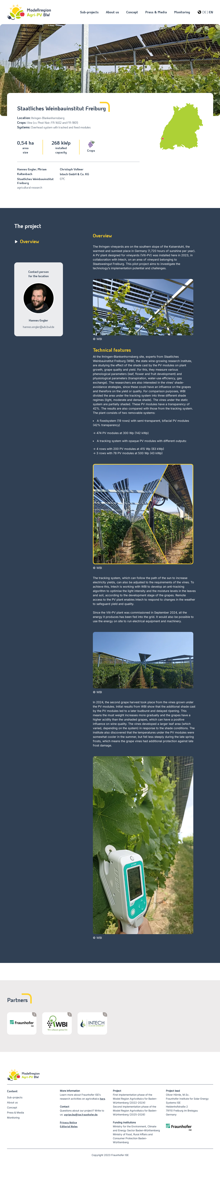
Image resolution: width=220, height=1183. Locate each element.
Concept (12, 1107)
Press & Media (15, 1112)
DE (204, 12)
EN (211, 12)
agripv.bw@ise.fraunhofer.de (80, 1114)
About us (12, 1102)
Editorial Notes (69, 1126)
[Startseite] (29, 12)
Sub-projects (14, 1097)
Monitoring (13, 1117)
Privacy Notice (68, 1122)
